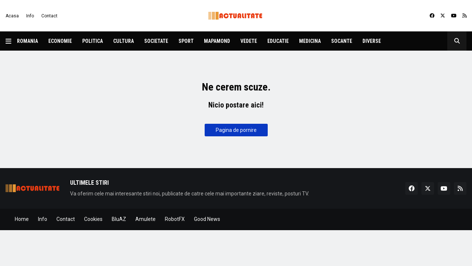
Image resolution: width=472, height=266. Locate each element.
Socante (341, 41)
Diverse (371, 41)
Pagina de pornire (236, 130)
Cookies (93, 219)
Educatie (278, 41)
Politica (92, 41)
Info (30, 15)
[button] (11, 41)
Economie (60, 41)
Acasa (12, 15)
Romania (27, 41)
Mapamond (217, 41)
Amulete (145, 219)
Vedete (248, 41)
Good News (207, 219)
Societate (156, 41)
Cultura (123, 41)
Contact (49, 15)
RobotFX (175, 219)
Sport (186, 41)
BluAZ (119, 219)
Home (22, 219)
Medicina (310, 41)
